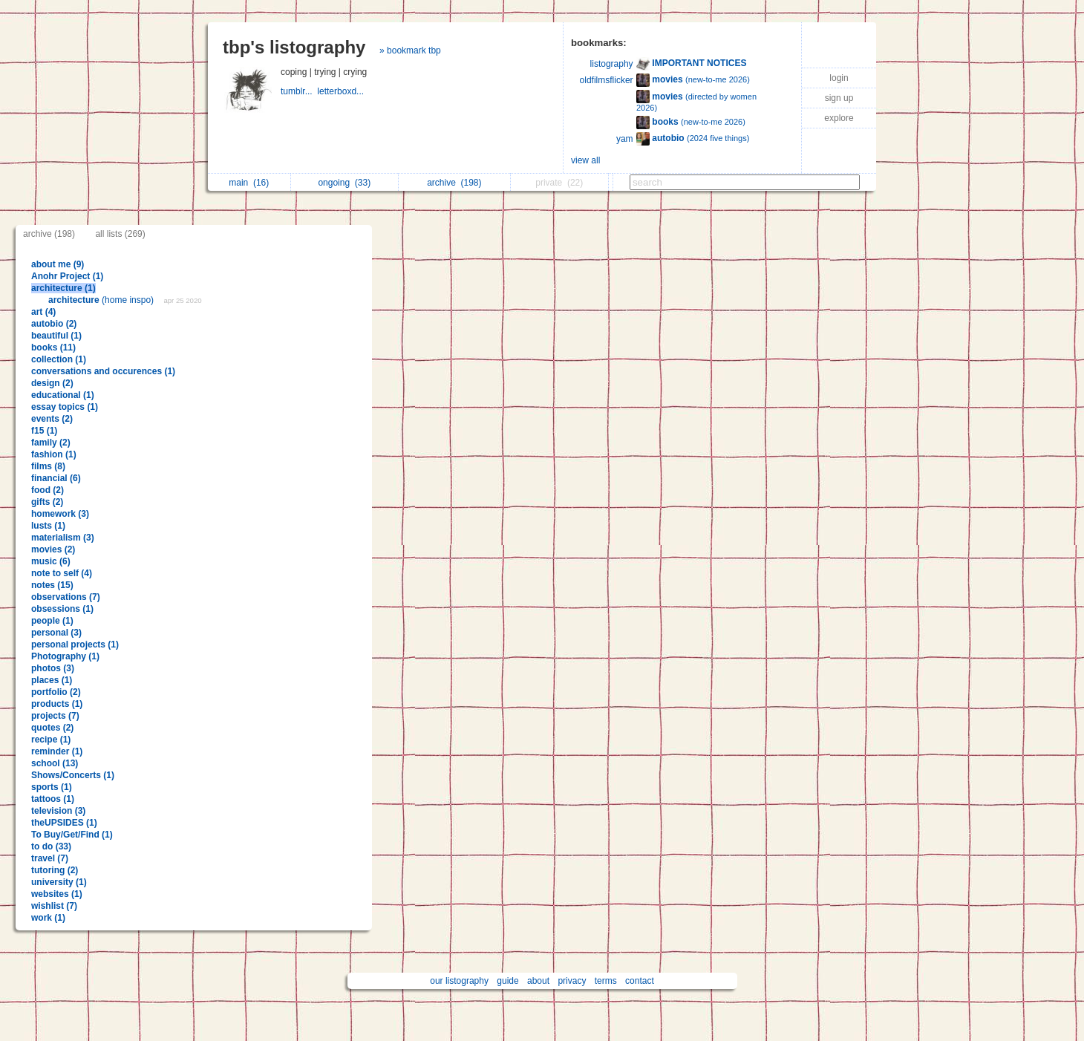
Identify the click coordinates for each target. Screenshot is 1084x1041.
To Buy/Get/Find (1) (72, 834)
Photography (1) (65, 656)
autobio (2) (53, 324)
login (838, 78)
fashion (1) (53, 454)
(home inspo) (102, 300)
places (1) (51, 680)
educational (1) (62, 395)
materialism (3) (62, 537)
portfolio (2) (56, 692)
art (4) (43, 312)
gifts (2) (47, 502)
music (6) (51, 561)
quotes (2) (52, 727)
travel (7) (49, 858)
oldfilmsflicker (606, 80)
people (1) (52, 621)
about (538, 981)
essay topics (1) (64, 407)
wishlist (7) (54, 906)
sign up (839, 98)
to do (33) (51, 846)
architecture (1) (63, 288)
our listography (459, 981)
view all (585, 160)
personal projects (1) (75, 644)
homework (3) (60, 514)
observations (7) (65, 597)
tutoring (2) (54, 870)
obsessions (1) (62, 609)
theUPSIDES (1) (64, 823)
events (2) (52, 419)
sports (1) (51, 787)
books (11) (53, 347)
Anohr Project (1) (67, 276)
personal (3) (56, 632)
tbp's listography (294, 47)
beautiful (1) (56, 335)
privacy (572, 981)
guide (507, 981)
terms (606, 981)
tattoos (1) (52, 799)
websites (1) (56, 894)
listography (611, 64)
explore (838, 118)
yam (624, 139)
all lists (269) (120, 234)
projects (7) (55, 716)
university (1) (59, 882)
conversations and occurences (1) (103, 371)
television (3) (58, 811)
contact (639, 981)
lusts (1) (48, 525)
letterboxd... (341, 91)
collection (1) (58, 359)
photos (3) (52, 668)
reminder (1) (56, 751)
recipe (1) (51, 739)
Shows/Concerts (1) (72, 775)
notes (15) (52, 585)
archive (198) (49, 234)
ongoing (344, 182)
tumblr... (299, 91)
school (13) (54, 763)
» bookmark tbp (410, 50)
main (249, 182)
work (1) (48, 918)
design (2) (52, 383)
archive (454, 182)
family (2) (51, 442)
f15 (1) (44, 430)
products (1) (56, 704)
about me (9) (57, 264)
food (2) (47, 490)
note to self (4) (61, 573)
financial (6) (56, 478)
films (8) (48, 466)
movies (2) (53, 549)
